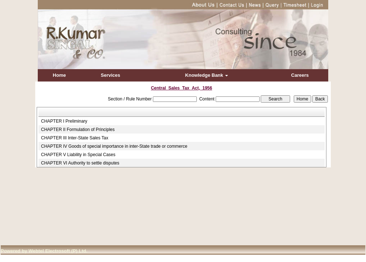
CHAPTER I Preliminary (64, 121)
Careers (300, 75)
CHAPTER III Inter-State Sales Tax (74, 137)
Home (59, 75)
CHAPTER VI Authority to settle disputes (80, 163)
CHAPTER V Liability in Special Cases (78, 154)
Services (111, 75)
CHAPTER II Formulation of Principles (78, 129)
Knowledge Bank (206, 75)
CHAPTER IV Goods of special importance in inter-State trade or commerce (114, 146)
